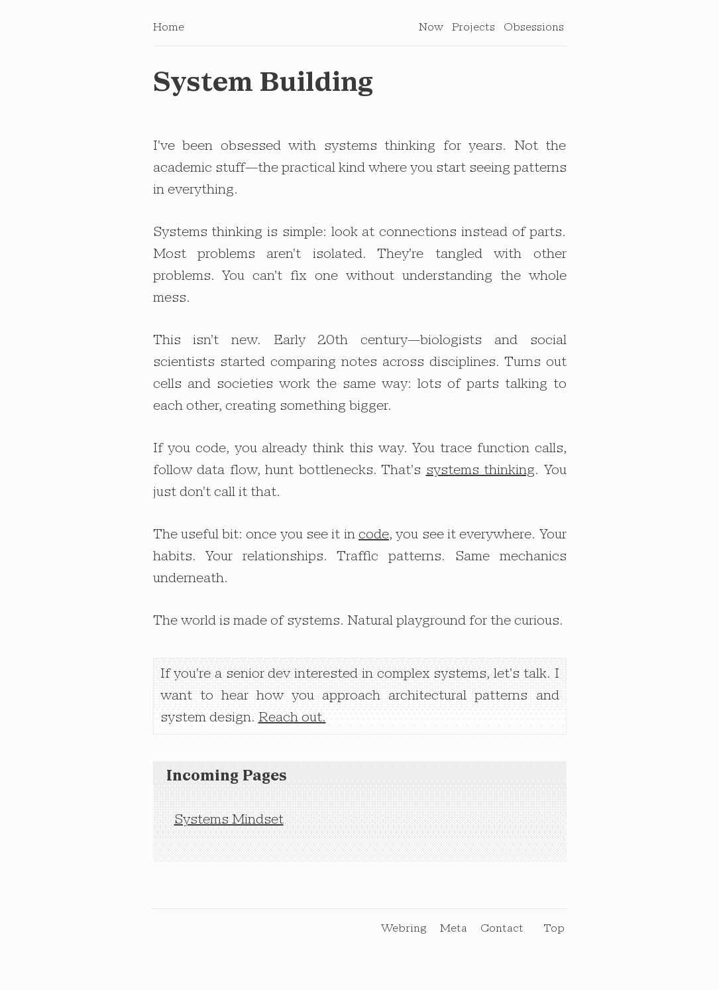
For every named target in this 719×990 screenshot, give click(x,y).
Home (168, 31)
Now (431, 31)
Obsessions (534, 31)
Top (554, 933)
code (374, 539)
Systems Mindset (229, 825)
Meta (453, 933)
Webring (404, 933)
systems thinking (480, 475)
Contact (502, 933)
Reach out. (292, 723)
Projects (473, 31)
